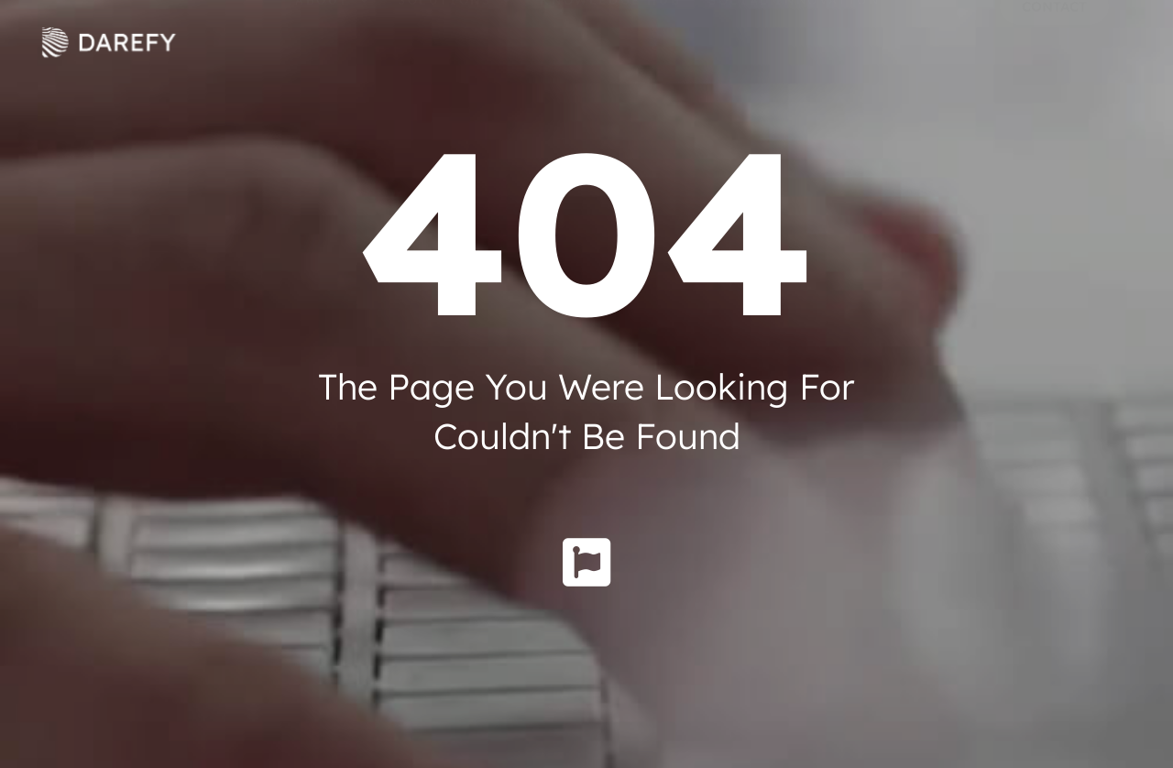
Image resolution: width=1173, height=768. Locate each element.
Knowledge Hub (610, 41)
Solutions (455, 42)
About (332, 42)
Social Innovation (794, 41)
